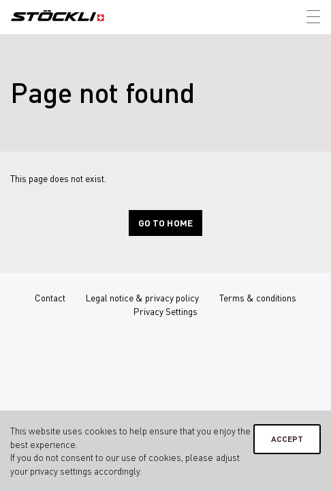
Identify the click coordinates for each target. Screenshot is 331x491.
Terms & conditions (257, 297)
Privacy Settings (165, 311)
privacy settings (61, 471)
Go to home (165, 222)
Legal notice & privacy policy (142, 297)
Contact (50, 297)
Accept (287, 439)
